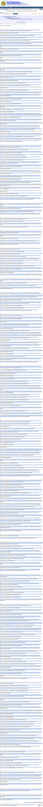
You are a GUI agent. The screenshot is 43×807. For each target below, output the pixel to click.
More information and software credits (12, 805)
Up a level (2, 12)
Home (2, 7)
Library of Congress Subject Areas (8, 16)
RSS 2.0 (41, 13)
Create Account (5, 9)
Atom (33, 13)
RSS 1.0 (37, 13)
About (6, 7)
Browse (11, 7)
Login (1, 9)
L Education (7, 17)
